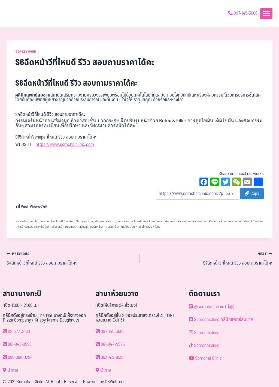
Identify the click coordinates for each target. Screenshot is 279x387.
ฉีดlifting (87, 221)
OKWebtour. (115, 381)
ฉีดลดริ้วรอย (200, 221)
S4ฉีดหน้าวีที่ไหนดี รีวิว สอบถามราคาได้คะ (71, 258)
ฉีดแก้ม (226, 221)
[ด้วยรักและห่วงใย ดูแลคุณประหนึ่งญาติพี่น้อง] (20, 14)
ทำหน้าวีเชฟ (41, 226)
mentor (49, 221)
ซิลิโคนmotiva (241, 221)
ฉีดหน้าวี (214, 221)
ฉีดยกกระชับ (156, 221)
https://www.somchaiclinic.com (65, 144)
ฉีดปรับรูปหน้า (114, 221)
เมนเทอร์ (70, 226)
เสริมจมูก (83, 226)
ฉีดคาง (99, 221)
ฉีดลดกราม (184, 221)
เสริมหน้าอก (96, 226)
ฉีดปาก (128, 221)
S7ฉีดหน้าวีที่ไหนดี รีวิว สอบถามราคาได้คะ (208, 258)
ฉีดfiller (75, 221)
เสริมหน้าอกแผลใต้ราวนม (120, 226)
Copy (252, 193)
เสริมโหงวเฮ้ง (144, 226)
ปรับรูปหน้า (56, 226)
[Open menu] (266, 13)
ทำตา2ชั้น (257, 221)
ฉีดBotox (62, 221)
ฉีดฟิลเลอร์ (141, 221)
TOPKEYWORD (25, 51)
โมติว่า (157, 226)
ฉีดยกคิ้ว (171, 221)
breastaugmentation (29, 221)
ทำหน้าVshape (24, 226)
